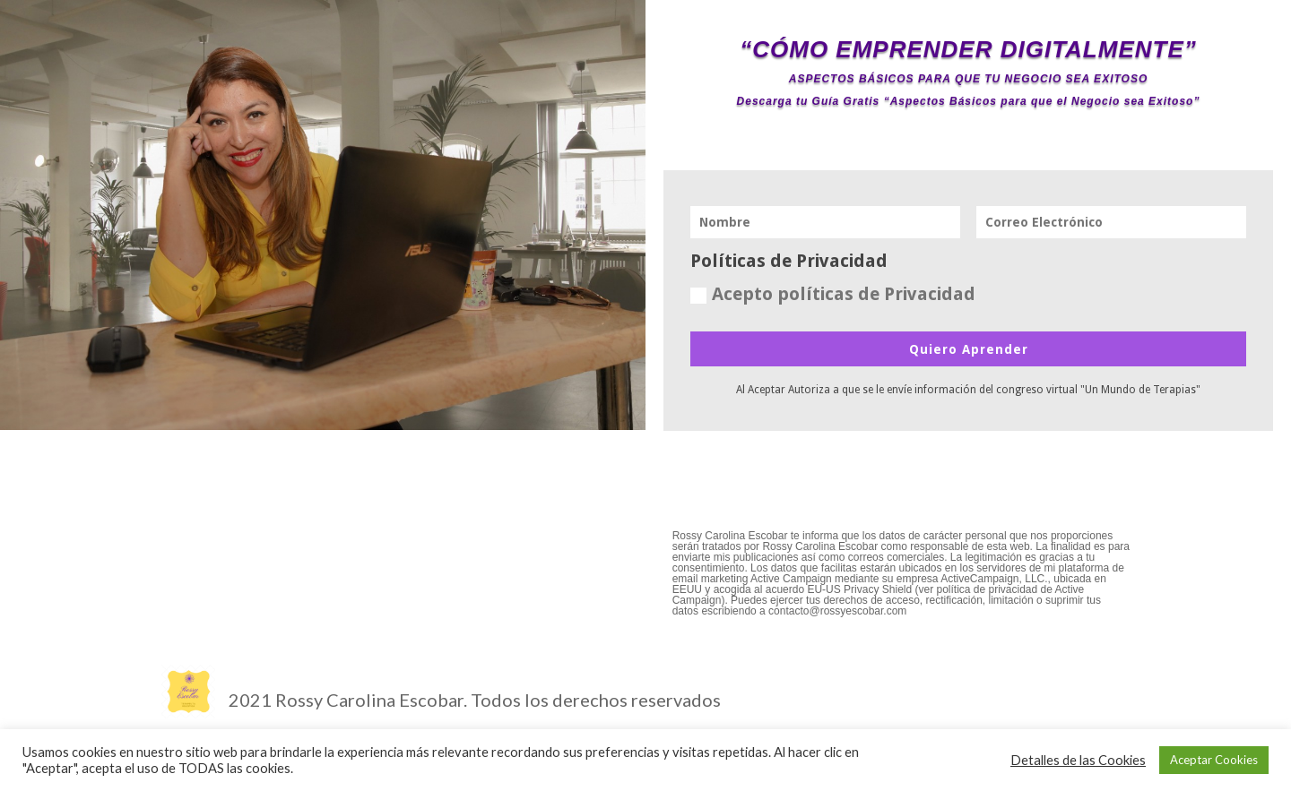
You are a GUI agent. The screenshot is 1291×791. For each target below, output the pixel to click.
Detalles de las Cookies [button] (1078, 760)
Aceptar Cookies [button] (1214, 759)
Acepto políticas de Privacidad (832, 294)
